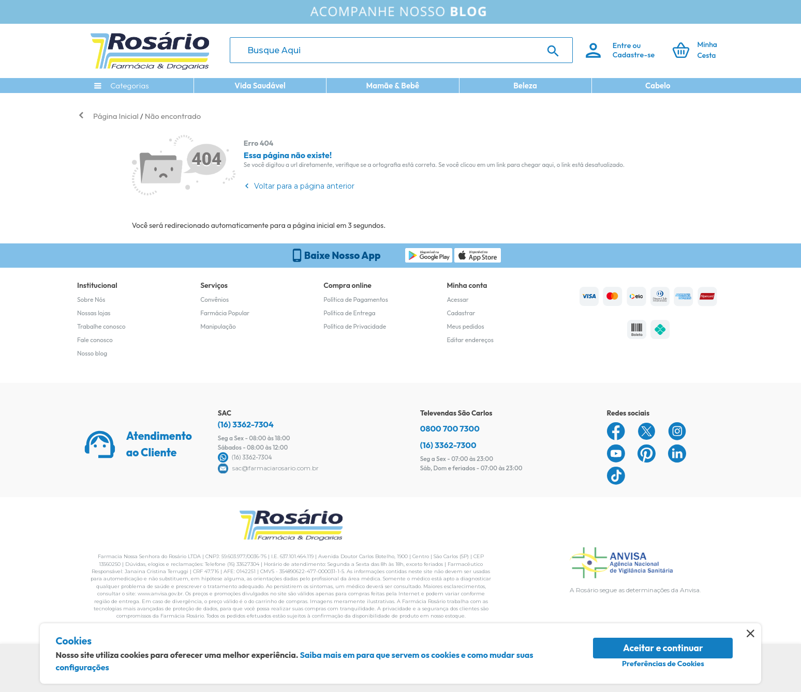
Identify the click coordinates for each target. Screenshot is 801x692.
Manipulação (218, 326)
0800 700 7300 (450, 428)
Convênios (214, 299)
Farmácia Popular (224, 313)
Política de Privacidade (354, 326)
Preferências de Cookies (663, 663)
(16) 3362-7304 (246, 424)
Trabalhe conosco (101, 326)
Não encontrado (173, 116)
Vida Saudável (260, 85)
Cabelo (658, 85)
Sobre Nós (91, 299)
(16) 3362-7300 (448, 445)
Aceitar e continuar (663, 648)
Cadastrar (461, 313)
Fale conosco (95, 340)
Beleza (525, 85)
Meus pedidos (465, 326)
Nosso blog (92, 353)
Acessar (457, 299)
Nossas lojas (94, 313)
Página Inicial (116, 116)
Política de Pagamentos (355, 299)
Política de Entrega (349, 313)
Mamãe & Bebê (392, 85)
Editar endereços (470, 340)
